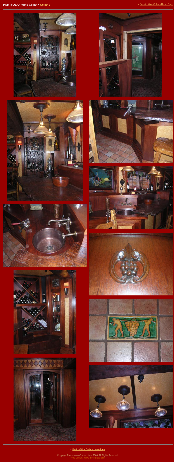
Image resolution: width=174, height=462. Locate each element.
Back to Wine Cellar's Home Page (156, 4)
